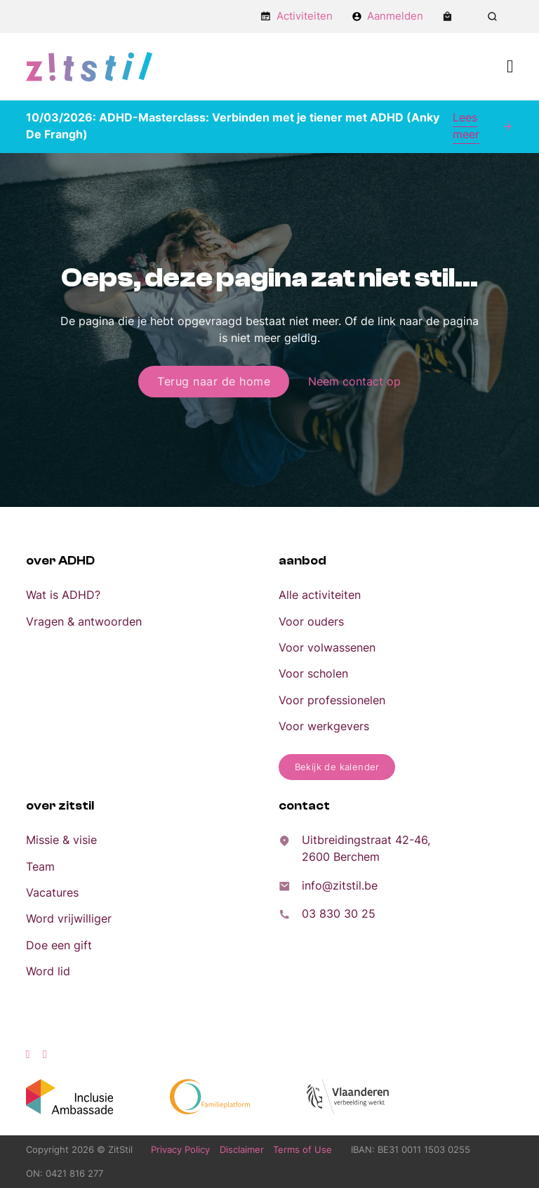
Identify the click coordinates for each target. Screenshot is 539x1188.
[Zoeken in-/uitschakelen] (492, 17)
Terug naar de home (213, 381)
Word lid (48, 971)
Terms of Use (302, 1149)
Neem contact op (354, 381)
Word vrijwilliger (69, 918)
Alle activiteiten (320, 595)
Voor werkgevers (324, 726)
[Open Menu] (510, 67)
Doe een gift (59, 945)
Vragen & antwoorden (84, 621)
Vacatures (52, 892)
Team (40, 866)
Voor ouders (311, 621)
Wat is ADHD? (63, 595)
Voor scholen (313, 673)
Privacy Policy (180, 1149)
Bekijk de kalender (337, 766)
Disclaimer (242, 1149)
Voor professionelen (332, 700)
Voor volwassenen (327, 647)
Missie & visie (61, 840)
